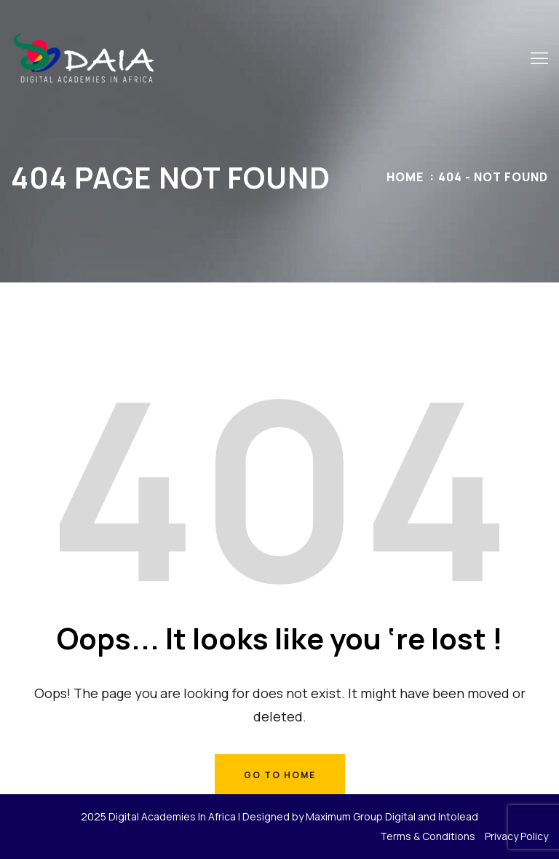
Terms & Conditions (427, 836)
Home (405, 177)
